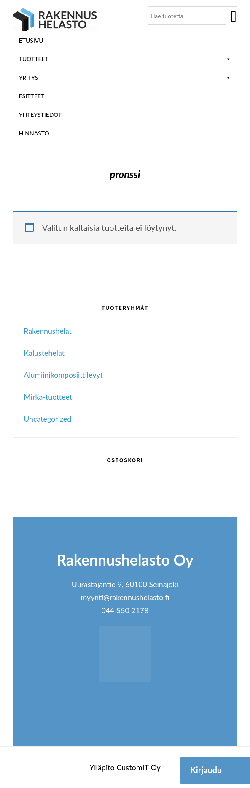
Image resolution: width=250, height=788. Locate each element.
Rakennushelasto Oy (55, 20)
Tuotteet (125, 58)
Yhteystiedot (40, 114)
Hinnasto (34, 133)
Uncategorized (47, 418)
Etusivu (31, 40)
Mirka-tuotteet (48, 396)
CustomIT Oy (138, 767)
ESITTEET (32, 96)
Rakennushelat (48, 331)
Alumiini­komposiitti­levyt (63, 374)
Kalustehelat (44, 352)
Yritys (125, 77)
